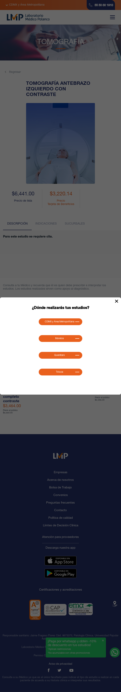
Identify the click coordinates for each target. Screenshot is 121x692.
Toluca (59, 372)
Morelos (59, 338)
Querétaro (59, 355)
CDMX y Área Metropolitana (59, 322)
